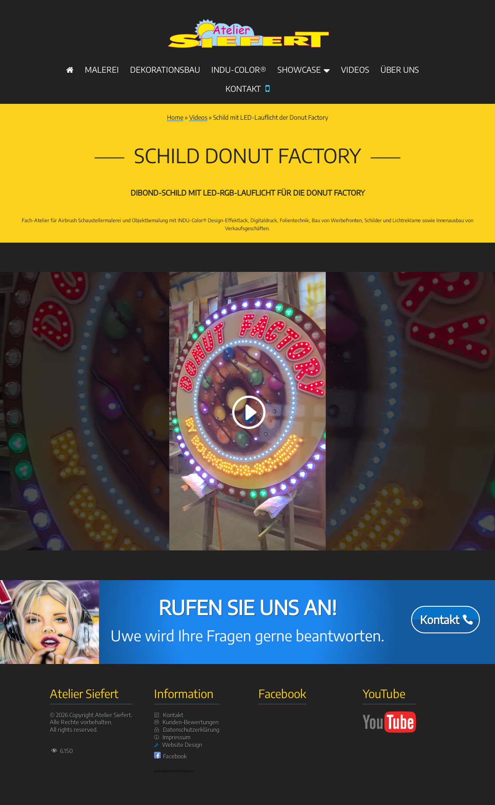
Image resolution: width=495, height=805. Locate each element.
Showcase (299, 71)
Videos (355, 71)
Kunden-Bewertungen (190, 722)
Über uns (399, 71)
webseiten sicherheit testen (174, 770)
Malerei (102, 71)
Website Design (182, 744)
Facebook (175, 756)
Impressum (176, 737)
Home (175, 117)
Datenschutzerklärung (191, 729)
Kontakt (247, 89)
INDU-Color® (238, 71)
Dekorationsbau (165, 71)
